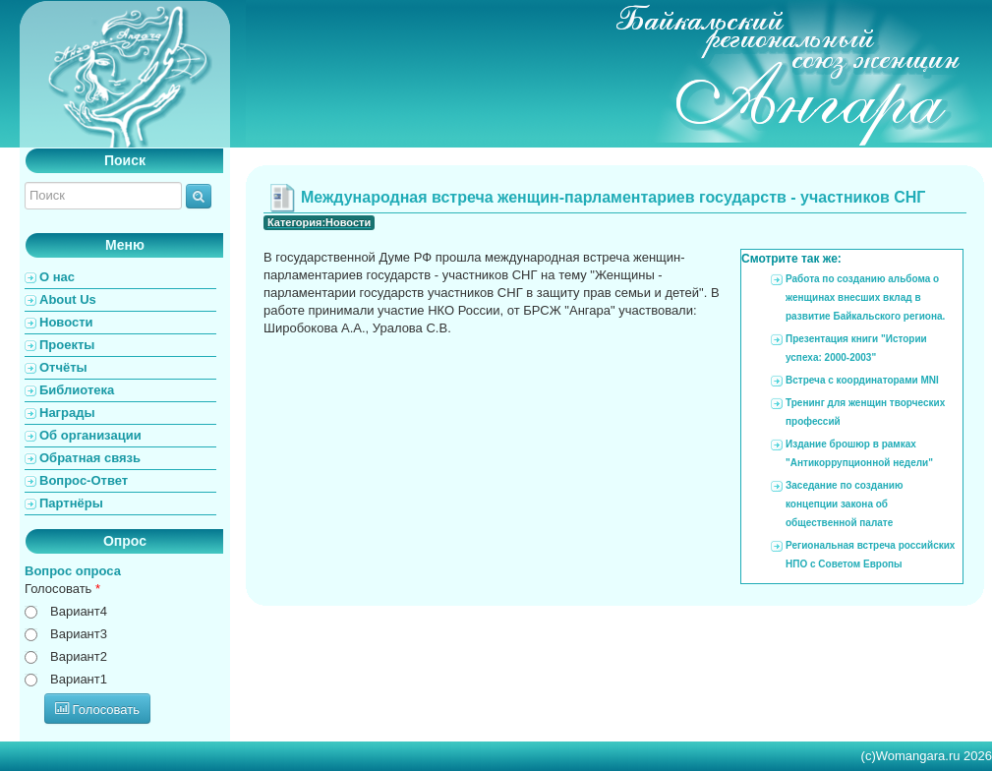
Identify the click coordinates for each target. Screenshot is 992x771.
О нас (57, 276)
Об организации (90, 435)
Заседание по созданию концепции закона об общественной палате (844, 504)
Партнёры (71, 503)
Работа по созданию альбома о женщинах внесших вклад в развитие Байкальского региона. (865, 297)
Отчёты (63, 367)
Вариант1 (78, 679)
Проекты (66, 344)
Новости (66, 322)
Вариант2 (78, 656)
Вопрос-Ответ (83, 480)
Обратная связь (90, 457)
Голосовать (62, 588)
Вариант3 (78, 633)
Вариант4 (78, 611)
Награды (67, 412)
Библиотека (76, 390)
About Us (67, 299)
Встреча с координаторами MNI (862, 380)
